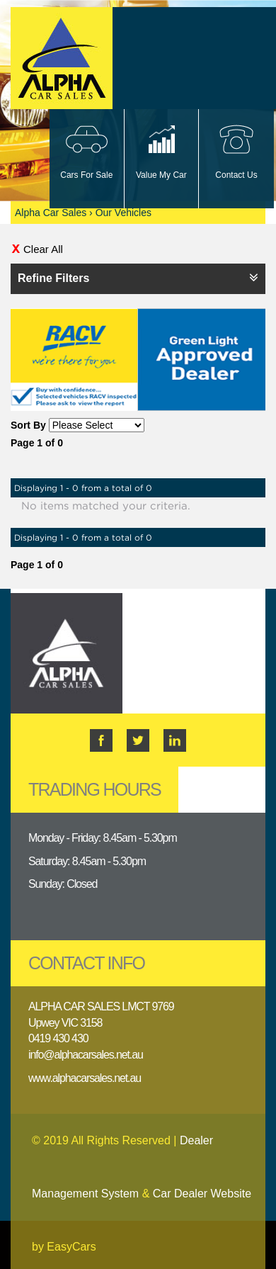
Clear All (43, 249)
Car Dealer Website (202, 1194)
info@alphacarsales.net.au (85, 1055)
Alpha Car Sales (50, 212)
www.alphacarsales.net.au (84, 1078)
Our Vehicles (123, 212)
